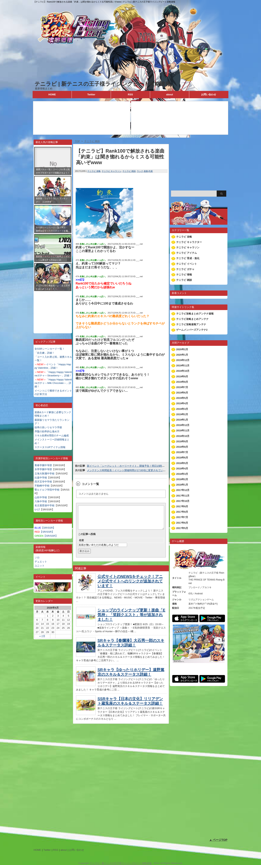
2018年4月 (182, 468)
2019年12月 (182, 360)
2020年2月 (182, 349)
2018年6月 (182, 457)
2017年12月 (182, 490)
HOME (52, 94)
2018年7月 (182, 452)
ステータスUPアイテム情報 (50, 447)
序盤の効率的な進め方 (47, 431)
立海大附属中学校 (45, 473)
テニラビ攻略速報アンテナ (191, 324)
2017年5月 (182, 528)
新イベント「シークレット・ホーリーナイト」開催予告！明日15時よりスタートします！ (137, 465)
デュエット (41, 561)
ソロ (37, 557)
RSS (130, 94)
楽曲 (146, 171)
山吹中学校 (41, 497)
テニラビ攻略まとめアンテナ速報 (195, 313)
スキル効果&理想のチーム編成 (52, 435)
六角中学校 (41, 501)
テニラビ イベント (186, 263)
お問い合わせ (208, 94)
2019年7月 (182, 387)
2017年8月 (182, 511)
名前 (81, 544)
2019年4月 (182, 403)
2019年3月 (182, 409)
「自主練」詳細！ (45, 352)
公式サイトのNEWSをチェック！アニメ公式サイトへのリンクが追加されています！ (130, 585)
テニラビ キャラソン (111, 171)
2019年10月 (182, 370)
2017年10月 (182, 501)
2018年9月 (182, 441)
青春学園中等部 (43, 465)
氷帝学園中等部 (43, 469)
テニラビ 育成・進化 (187, 258)
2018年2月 (182, 479)
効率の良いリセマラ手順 (48, 427)
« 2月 (42, 636)
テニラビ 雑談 (129, 171)
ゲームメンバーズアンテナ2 (191, 329)
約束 (151, 171)
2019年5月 (182, 398)
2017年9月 (182, 506)
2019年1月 (182, 419)
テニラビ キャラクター (189, 242)
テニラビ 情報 (184, 274)
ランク (140, 171)
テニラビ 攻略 (94, 171)
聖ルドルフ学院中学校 (47, 489)
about (169, 94)
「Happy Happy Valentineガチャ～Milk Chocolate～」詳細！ (53, 383)
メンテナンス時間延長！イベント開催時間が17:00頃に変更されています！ (129, 470)
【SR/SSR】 (45, 527)
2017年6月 (182, 522)
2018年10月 (182, 436)
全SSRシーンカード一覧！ (50, 348)
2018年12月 (182, 425)
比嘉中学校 (41, 477)
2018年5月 (182, 463)
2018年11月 (182, 430)
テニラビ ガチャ (185, 269)
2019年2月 (182, 414)
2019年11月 (182, 365)
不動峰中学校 (42, 485)
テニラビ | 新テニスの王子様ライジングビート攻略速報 (103, 84)
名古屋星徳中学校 (45, 505)
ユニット (40, 565)
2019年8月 (182, 381)
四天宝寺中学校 (43, 481)
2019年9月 (182, 376)
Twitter (91, 94)
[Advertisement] (53, 309)
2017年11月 (182, 495)
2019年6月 (182, 392)
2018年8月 (182, 446)
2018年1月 (182, 484)
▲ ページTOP (218, 839)
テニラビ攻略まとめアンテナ (192, 319)
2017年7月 (182, 517)
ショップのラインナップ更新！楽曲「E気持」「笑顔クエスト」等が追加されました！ (131, 619)
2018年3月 (182, 473)
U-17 (37, 509)
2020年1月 (182, 354)
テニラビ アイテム (186, 252)
